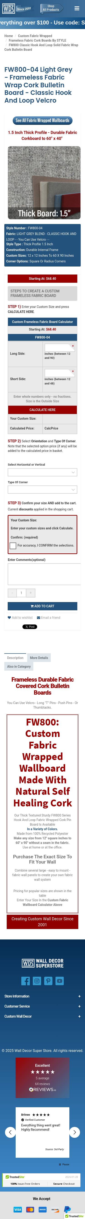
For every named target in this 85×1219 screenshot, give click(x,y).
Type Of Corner (18, 482)
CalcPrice (51, 428)
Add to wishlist (20, 617)
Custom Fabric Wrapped (35, 36)
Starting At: (37, 329)
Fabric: (11, 234)
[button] (10, 1132)
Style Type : (14, 244)
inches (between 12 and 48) (57, 381)
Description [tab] (15, 658)
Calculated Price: (22, 428)
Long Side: (17, 353)
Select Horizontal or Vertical (26, 464)
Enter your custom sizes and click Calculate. (42, 528)
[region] (42, 1132)
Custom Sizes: (16, 255)
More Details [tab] (39, 658)
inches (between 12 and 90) (57, 356)
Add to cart (42, 606)
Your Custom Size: (23, 418)
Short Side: (18, 379)
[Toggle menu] (77, 8)
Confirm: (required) (24, 537)
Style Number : (16, 228)
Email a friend (48, 617)
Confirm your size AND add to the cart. (42, 503)
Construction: (15, 250)
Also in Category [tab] (19, 666)
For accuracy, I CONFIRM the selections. (45, 545)
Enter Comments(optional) (26, 560)
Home (8, 36)
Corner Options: (17, 261)
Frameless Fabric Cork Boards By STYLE (37, 40)
